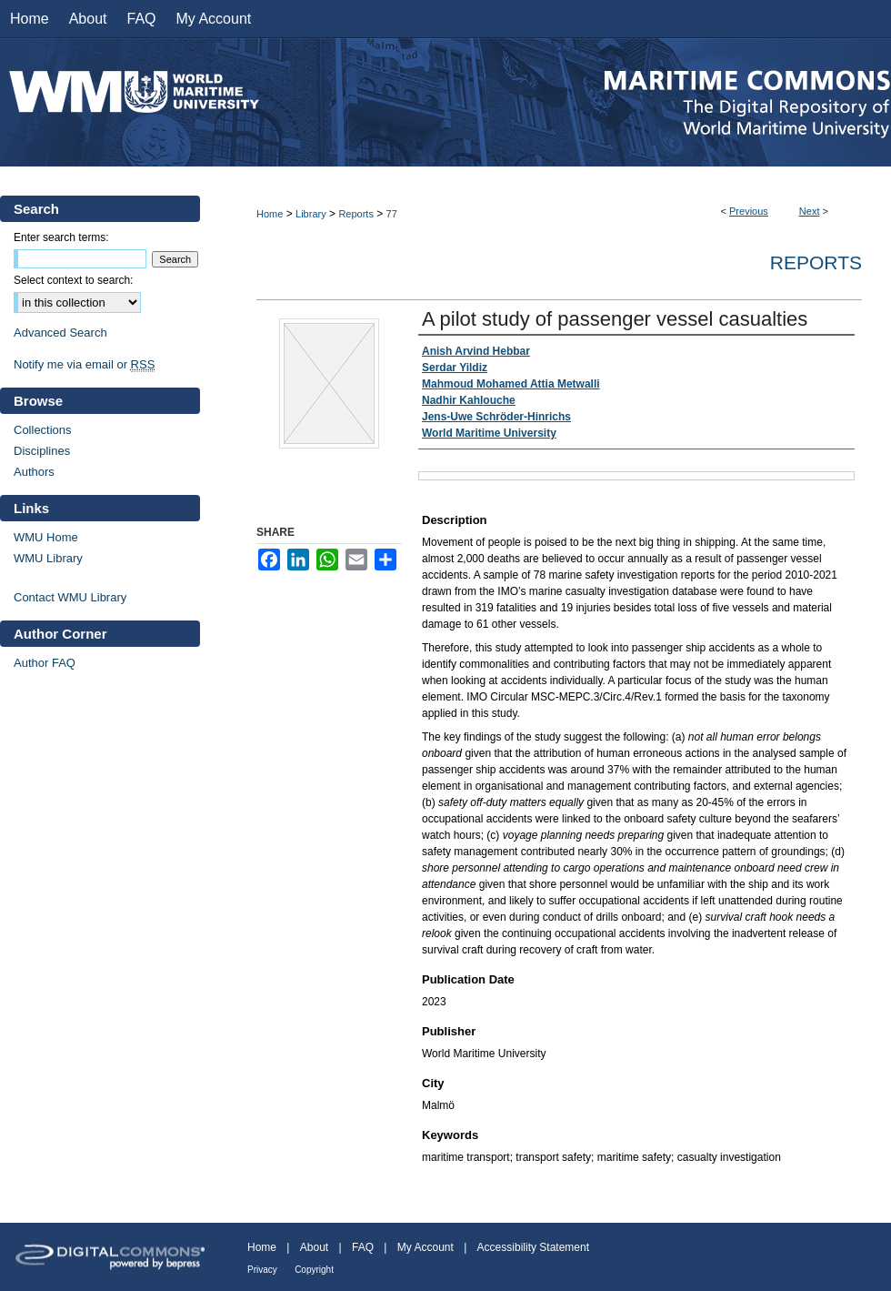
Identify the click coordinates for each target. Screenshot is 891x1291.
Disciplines (42, 451)
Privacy (262, 1270)
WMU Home (46, 537)
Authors (34, 472)
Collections (43, 430)
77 (391, 213)
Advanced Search (60, 332)
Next (809, 211)
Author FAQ (44, 663)
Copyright (314, 1270)
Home (269, 213)
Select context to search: (73, 280)
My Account (425, 1247)
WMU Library (48, 558)
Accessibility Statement (533, 1247)
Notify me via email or (84, 364)
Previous (748, 211)
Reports (356, 213)
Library (310, 213)
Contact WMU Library (70, 597)
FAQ (363, 1247)
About (314, 1247)
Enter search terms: (61, 237)
